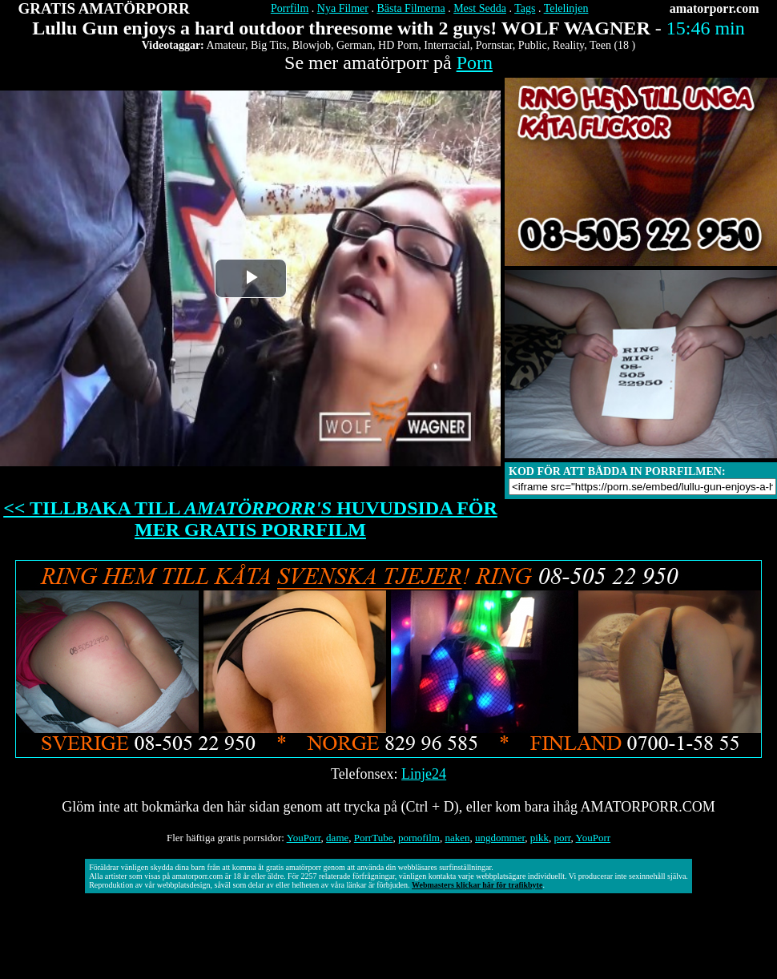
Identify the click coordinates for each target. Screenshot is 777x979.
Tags (524, 8)
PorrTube (373, 838)
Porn (475, 62)
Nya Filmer (342, 8)
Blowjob (311, 45)
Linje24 (423, 774)
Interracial (447, 45)
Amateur (226, 45)
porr (562, 838)
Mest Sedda (479, 8)
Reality (569, 45)
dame (337, 838)
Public (532, 45)
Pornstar (494, 45)
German (354, 45)
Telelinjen (566, 8)
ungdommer (500, 838)
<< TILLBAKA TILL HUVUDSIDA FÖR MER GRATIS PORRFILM (250, 519)
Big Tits (269, 45)
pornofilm (419, 838)
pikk (539, 838)
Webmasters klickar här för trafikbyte (477, 884)
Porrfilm (289, 8)
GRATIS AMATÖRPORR (104, 8)
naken (457, 838)
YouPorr (304, 838)
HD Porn (398, 45)
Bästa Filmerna (411, 8)
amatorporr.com (714, 8)
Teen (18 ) (612, 45)
